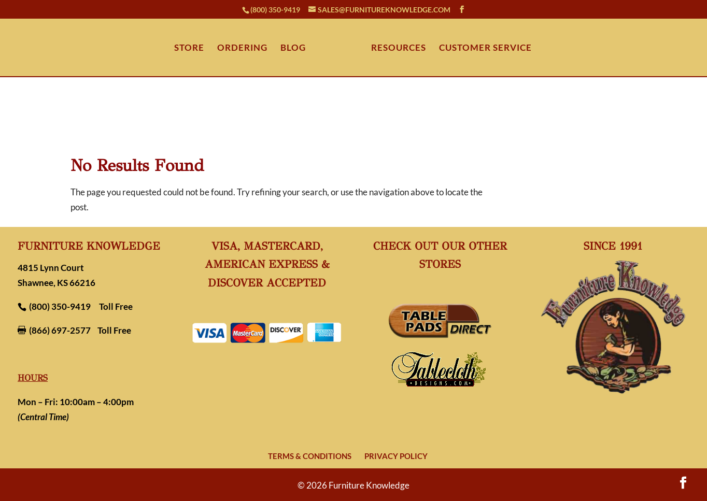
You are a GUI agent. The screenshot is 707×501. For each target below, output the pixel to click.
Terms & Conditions (309, 456)
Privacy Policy (396, 456)
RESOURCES (398, 48)
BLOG (293, 48)
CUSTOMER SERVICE (485, 48)
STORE (189, 48)
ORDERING (242, 48)
